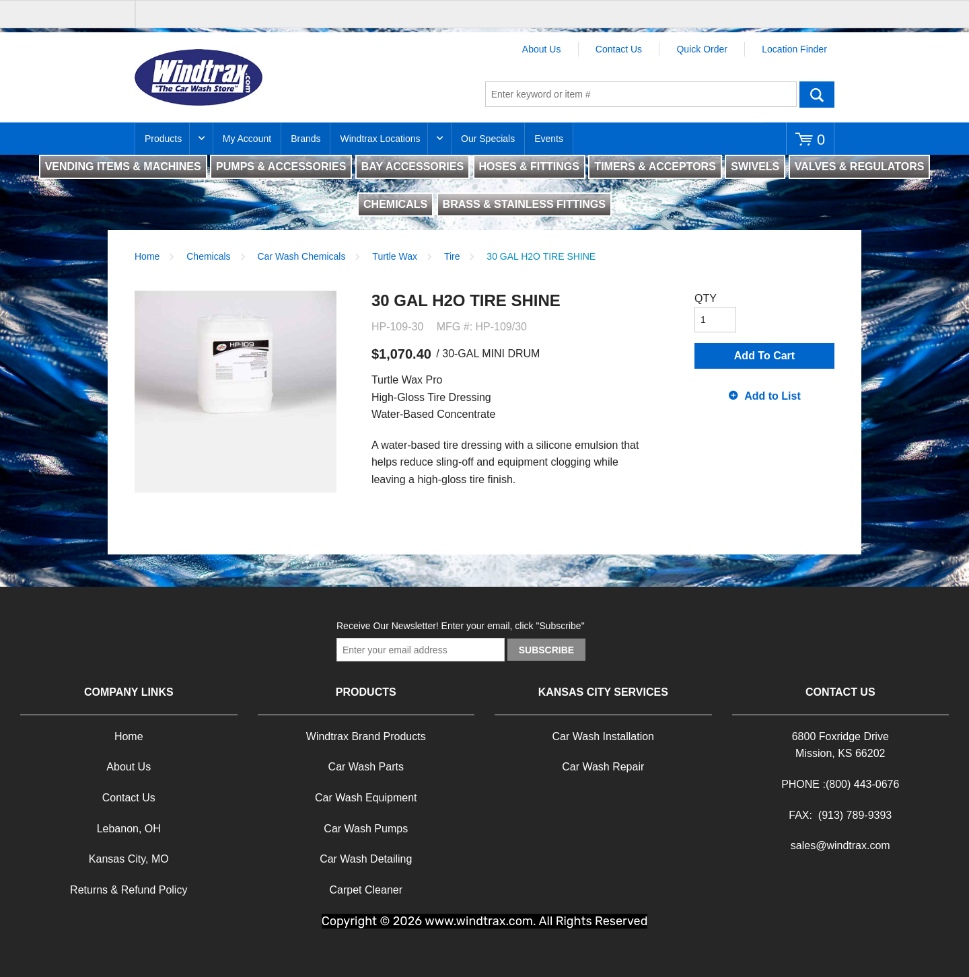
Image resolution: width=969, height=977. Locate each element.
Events (548, 138)
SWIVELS (755, 166)
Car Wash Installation (603, 736)
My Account (247, 138)
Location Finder (794, 49)
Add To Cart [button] (764, 355)
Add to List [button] (772, 396)
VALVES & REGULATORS (860, 166)
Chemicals (208, 256)
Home (147, 256)
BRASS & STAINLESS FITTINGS (524, 204)
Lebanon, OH (129, 828)
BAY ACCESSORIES (412, 166)
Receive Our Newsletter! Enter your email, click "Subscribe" (460, 625)
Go (816, 94)
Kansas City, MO (129, 859)
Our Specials (488, 138)
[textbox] (641, 94)
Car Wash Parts (366, 766)
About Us (541, 49)
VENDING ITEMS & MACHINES (123, 166)
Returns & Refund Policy (128, 890)
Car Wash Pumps (366, 828)
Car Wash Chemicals (302, 256)
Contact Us (619, 49)
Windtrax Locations (380, 138)
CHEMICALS (395, 204)
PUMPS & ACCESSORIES (281, 166)
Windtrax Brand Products (366, 736)
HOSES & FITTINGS (529, 166)
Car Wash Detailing (366, 859)
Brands (305, 138)
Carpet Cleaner (366, 890)
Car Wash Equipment (366, 797)
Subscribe (546, 650)
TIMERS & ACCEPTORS (654, 166)
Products (163, 138)
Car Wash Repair (603, 766)
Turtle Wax (394, 256)
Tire (452, 256)
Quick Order (701, 49)
